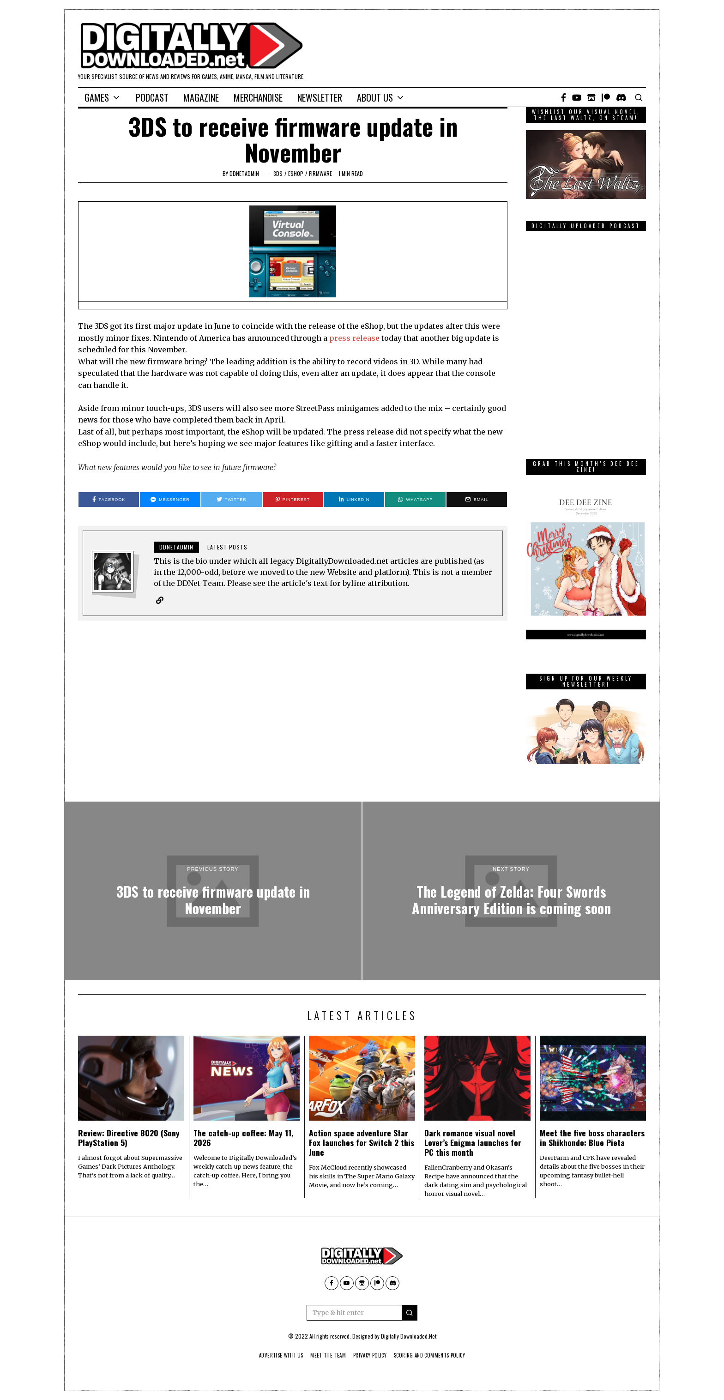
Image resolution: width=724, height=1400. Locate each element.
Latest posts (227, 547)
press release (354, 338)
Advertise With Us (273, 1355)
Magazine (201, 97)
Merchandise (258, 97)
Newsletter (319, 97)
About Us (375, 97)
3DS (278, 173)
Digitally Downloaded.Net (408, 1336)
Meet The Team (324, 1355)
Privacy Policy (370, 1355)
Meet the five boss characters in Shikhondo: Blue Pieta (592, 1137)
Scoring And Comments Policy (436, 1355)
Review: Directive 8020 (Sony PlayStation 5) (129, 1137)
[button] (409, 1313)
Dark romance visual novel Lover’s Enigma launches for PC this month (472, 1142)
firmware (320, 173)
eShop (295, 173)
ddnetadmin (244, 173)
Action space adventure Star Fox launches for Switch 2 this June (361, 1142)
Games (96, 97)
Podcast (152, 97)
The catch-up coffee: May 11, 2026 (243, 1137)
